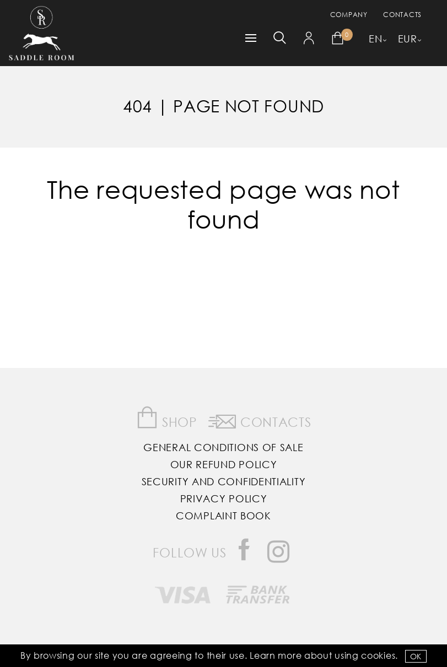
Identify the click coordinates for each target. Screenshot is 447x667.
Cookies (378, 655)
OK (416, 656)
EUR (407, 38)
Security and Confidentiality (224, 481)
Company (349, 14)
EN (375, 38)
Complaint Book (223, 515)
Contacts (402, 14)
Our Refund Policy (223, 464)
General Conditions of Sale (223, 447)
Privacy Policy (223, 498)
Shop (166, 417)
